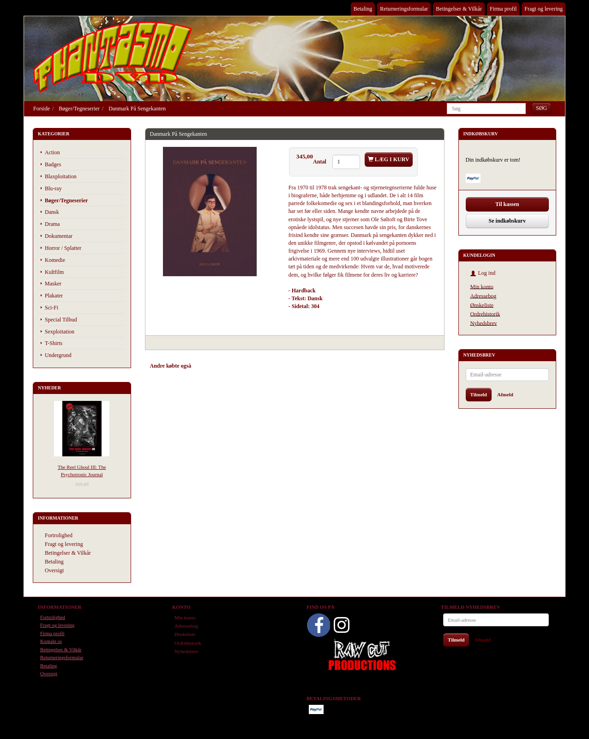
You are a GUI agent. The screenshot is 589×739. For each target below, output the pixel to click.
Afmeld (505, 394)
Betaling (363, 9)
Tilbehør (248, 366)
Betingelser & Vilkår (459, 9)
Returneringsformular (404, 9)
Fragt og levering (543, 9)
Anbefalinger (214, 366)
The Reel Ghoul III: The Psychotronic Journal (82, 470)
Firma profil (503, 9)
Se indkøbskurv (507, 221)
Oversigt (54, 570)
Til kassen (507, 204)
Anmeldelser (281, 366)
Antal (320, 161)
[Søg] (541, 108)
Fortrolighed (58, 535)
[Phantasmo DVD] (112, 57)
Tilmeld (478, 394)
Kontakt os (51, 641)
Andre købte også (171, 366)
